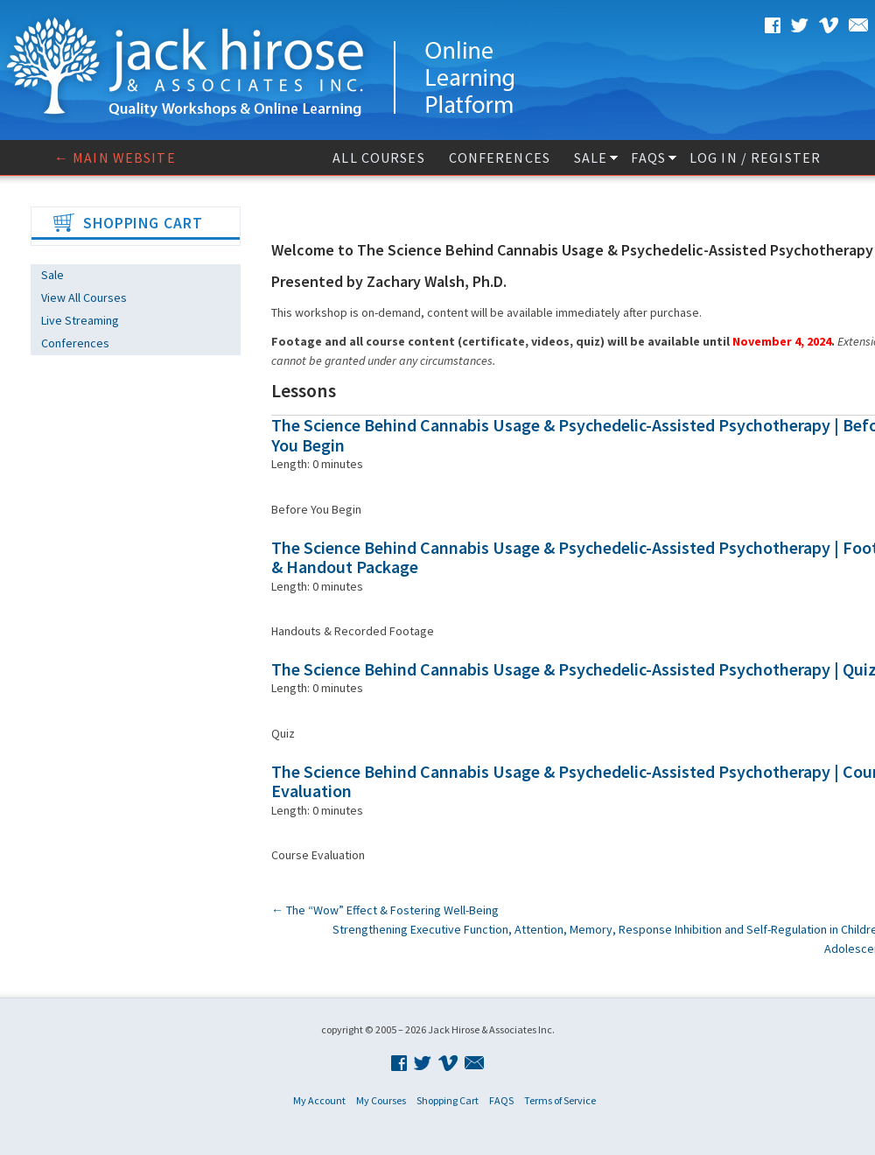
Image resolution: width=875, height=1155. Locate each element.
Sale (590, 157)
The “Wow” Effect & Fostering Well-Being (385, 910)
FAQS (648, 157)
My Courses (381, 1100)
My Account (319, 1100)
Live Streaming (80, 320)
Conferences (499, 157)
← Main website (115, 157)
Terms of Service (560, 1100)
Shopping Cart (447, 1100)
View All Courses (84, 297)
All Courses (378, 157)
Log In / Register (755, 157)
